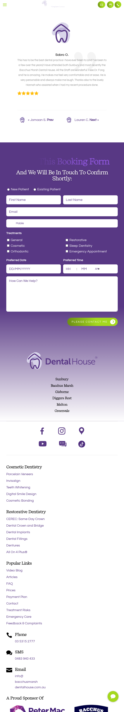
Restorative (78, 240)
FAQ (9, 583)
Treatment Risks (18, 610)
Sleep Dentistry (80, 246)
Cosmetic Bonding (20, 500)
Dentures (13, 545)
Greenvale (62, 411)
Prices (11, 590)
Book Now (110, 4)
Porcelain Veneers (19, 474)
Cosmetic (18, 246)
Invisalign (13, 481)
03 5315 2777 (118, 4)
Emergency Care (18, 616)
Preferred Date (16, 260)
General (17, 240)
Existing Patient (49, 189)
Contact (12, 603)
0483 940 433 (25, 658)
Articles (12, 577)
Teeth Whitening (18, 487)
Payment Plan (16, 597)
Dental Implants (18, 532)
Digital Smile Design (21, 494)
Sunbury (61, 379)
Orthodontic (20, 251)
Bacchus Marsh (62, 386)
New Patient (20, 189)
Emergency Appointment (88, 251)
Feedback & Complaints (24, 623)
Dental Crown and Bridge (25, 525)
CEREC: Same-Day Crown (25, 519)
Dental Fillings (16, 539)
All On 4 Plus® (16, 552)
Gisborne (62, 392)
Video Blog (14, 570)
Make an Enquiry (101, 4)
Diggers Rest (62, 398)
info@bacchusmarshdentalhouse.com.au (30, 681)
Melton (62, 404)
